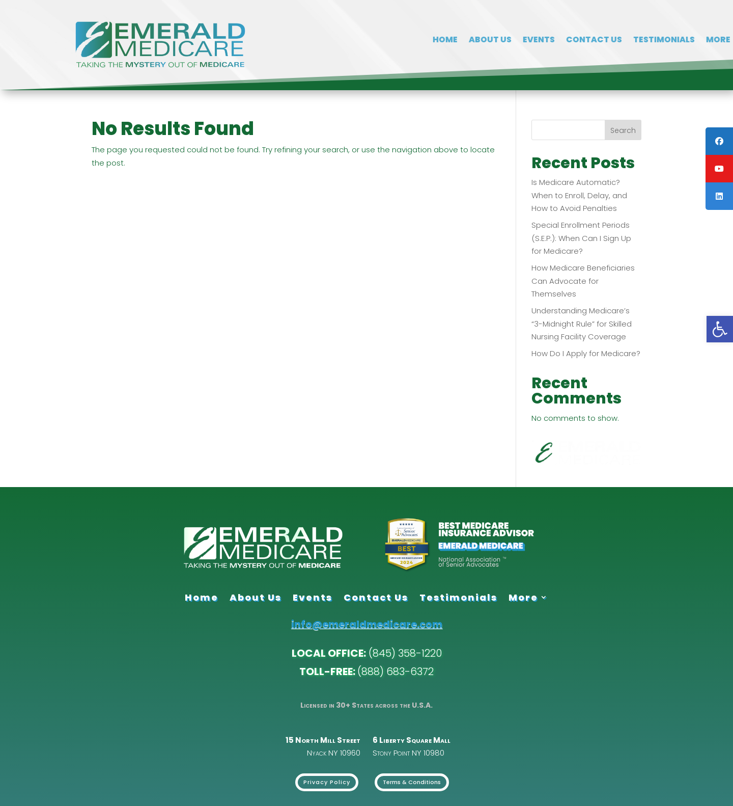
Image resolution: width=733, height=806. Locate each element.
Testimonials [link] (458, 597)
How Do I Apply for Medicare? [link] (585, 353)
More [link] (523, 597)
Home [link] (633, 40)
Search (623, 130)
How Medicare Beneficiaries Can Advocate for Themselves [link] (583, 280)
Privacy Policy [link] (326, 782)
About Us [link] (678, 40)
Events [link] (312, 597)
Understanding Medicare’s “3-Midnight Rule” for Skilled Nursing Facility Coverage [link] (581, 323)
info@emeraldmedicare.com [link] (366, 624)
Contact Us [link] (376, 597)
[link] (720, 329)
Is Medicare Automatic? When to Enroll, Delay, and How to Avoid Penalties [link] (579, 195)
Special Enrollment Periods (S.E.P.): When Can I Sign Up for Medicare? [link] (581, 238)
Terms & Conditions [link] (412, 782)
